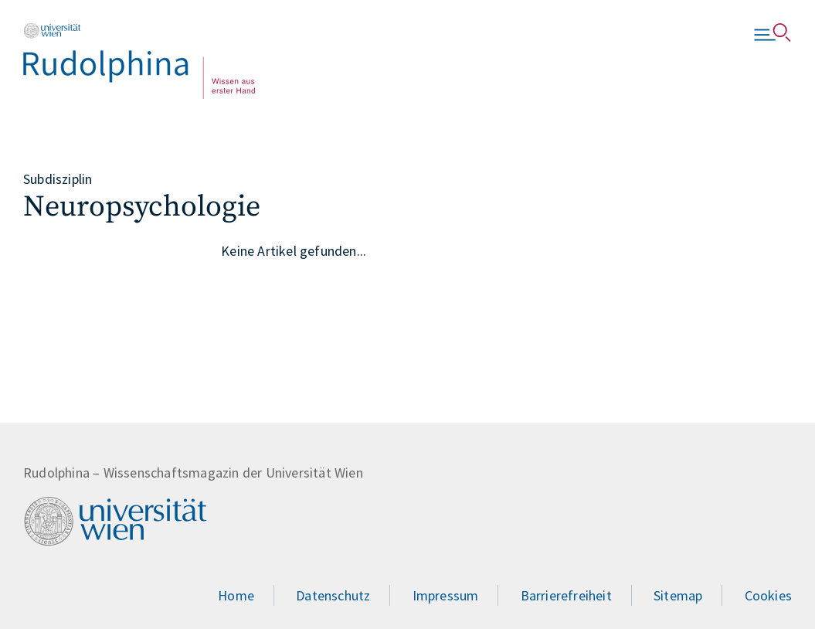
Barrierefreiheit (566, 595)
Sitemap (678, 595)
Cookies (768, 595)
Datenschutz (333, 595)
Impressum (446, 595)
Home (236, 595)
